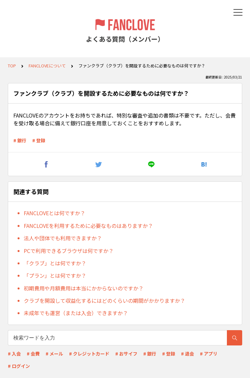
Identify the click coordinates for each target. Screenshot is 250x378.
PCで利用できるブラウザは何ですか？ (69, 251)
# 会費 (33, 353)
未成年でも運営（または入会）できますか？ (76, 313)
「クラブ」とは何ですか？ (55, 263)
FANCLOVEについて (47, 66)
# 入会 (14, 353)
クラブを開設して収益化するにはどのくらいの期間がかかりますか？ (104, 300)
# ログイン (19, 366)
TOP (12, 66)
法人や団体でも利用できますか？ (63, 238)
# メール (54, 353)
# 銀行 (19, 140)
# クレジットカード (89, 353)
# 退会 (187, 353)
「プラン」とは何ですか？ (55, 275)
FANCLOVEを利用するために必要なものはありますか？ (88, 226)
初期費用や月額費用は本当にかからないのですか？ (84, 288)
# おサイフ (126, 353)
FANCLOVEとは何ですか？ (54, 213)
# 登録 (38, 140)
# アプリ (208, 353)
